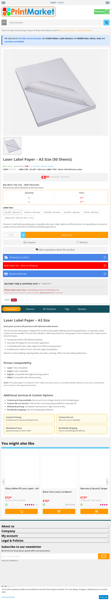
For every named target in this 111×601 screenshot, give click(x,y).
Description (11, 309)
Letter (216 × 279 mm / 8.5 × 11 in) (19, 217)
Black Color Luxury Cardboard (57, 491)
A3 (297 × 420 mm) (12, 212)
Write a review (47, 166)
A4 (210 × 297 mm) (32, 212)
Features (30, 309)
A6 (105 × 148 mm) (72, 212)
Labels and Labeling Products (21, 30)
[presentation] (13, 573)
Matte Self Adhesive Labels (47, 30)
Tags (67, 309)
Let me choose (8, 597)
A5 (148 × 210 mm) (52, 212)
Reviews (82, 309)
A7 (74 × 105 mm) (91, 212)
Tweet (7, 299)
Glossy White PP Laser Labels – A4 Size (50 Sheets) (22, 488)
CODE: (5, 169)
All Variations (49, 309)
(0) (35, 166)
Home (4, 30)
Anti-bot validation (9, 560)
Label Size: (8, 207)
